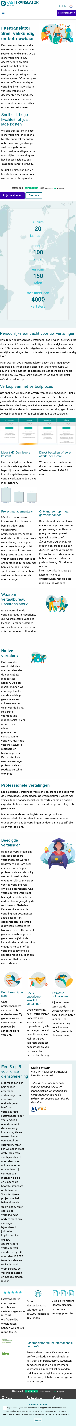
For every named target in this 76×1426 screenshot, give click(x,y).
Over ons (34, 195)
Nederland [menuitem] (66, 6)
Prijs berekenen (66, 13)
